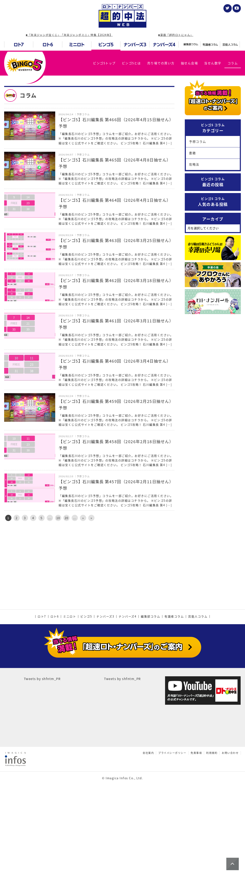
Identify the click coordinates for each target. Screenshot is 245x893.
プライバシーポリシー (172, 841)
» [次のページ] (83, 518)
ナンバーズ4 (127, 704)
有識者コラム (174, 704)
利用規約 (211, 841)
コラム (233, 63)
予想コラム (197, 141)
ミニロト (69, 704)
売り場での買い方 (161, 63)
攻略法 (194, 164)
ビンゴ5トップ (104, 63)
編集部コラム (150, 704)
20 (67, 518)
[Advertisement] (89, 560)
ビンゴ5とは (131, 63)
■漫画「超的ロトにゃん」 (175, 35)
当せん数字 (212, 63)
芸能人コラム (197, 704)
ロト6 (54, 704)
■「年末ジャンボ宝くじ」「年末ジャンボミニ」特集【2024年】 (69, 35)
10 (58, 518)
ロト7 (42, 704)
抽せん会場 (189, 63)
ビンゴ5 (86, 704)
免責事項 (196, 841)
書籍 (192, 153)
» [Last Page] (91, 518)
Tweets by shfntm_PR (42, 766)
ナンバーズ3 (105, 704)
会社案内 (148, 841)
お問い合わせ (230, 841)
